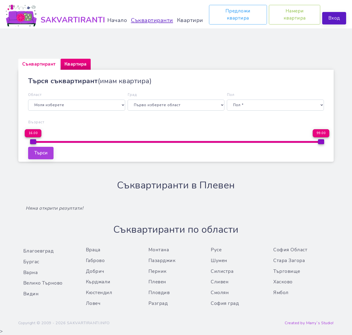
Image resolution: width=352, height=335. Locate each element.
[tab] (39, 64)
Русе (216, 250)
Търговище (286, 271)
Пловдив (159, 292)
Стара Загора (289, 260)
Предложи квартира (238, 14)
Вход (334, 18)
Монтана (158, 250)
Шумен (219, 260)
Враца (93, 250)
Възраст (36, 122)
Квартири (190, 20)
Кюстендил (99, 292)
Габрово (95, 260)
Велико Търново (43, 283)
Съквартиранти (152, 20)
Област (35, 94)
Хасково (283, 282)
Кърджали (98, 282)
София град (225, 303)
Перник (157, 271)
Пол (230, 94)
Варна (30, 272)
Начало (117, 20)
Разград (158, 303)
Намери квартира (294, 14)
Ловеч (93, 303)
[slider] (33, 141)
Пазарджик (162, 260)
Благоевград (38, 251)
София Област (290, 250)
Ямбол (281, 292)
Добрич (95, 271)
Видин (31, 294)
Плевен (157, 282)
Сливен (220, 282)
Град (132, 94)
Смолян (220, 292)
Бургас (31, 262)
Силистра (222, 271)
